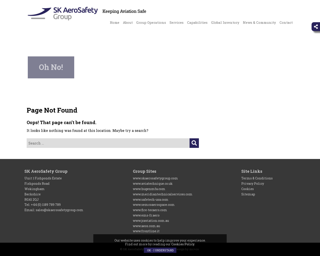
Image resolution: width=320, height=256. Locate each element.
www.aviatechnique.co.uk (153, 183)
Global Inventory (225, 22)
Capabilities (197, 22)
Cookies (247, 189)
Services (177, 22)
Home (114, 22)
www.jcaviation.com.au (151, 220)
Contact (286, 22)
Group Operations (151, 22)
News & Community (259, 22)
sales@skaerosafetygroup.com (59, 210)
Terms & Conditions (257, 178)
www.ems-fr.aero (146, 215)
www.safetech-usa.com (150, 199)
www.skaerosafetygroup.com (155, 178)
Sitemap (248, 194)
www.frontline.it (146, 231)
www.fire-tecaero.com (150, 210)
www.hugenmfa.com (149, 189)
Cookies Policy (182, 244)
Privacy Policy (252, 183)
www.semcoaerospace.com (154, 204)
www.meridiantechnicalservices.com (162, 194)
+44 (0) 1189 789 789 (46, 204)
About (128, 22)
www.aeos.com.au (146, 226)
